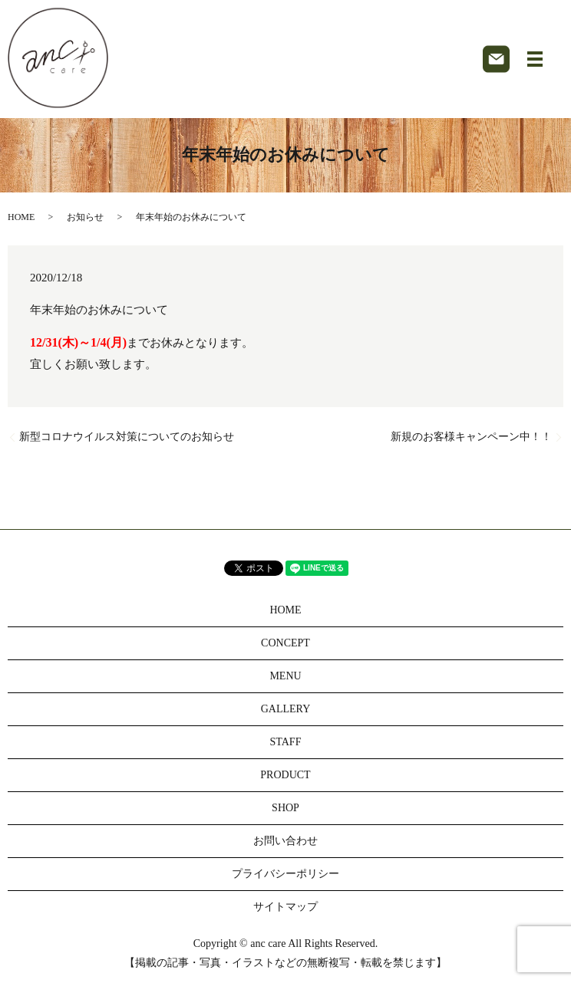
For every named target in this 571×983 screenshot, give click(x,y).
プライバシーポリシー (285, 873)
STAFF (286, 742)
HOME (21, 217)
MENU (285, 676)
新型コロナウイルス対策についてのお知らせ (126, 436)
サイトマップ (285, 906)
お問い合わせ (285, 841)
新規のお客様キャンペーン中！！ (471, 436)
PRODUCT (285, 775)
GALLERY (286, 709)
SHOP (285, 808)
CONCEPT (285, 643)
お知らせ (85, 217)
